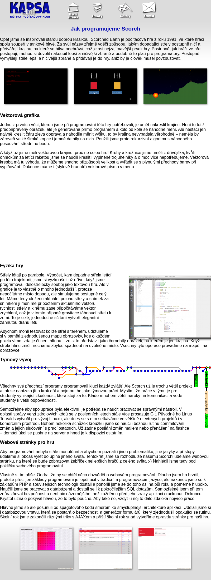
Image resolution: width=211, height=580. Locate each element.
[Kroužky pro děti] (98, 10)
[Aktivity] (125, 10)
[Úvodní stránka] (72, 10)
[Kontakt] (151, 10)
